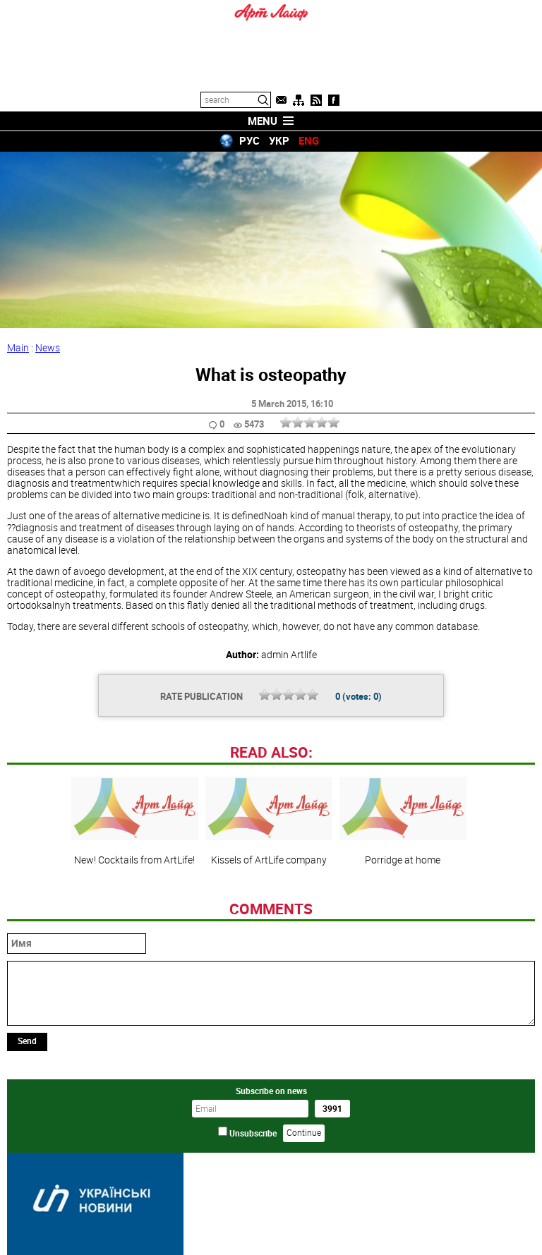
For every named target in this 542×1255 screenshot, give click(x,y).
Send (27, 1040)
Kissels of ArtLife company (268, 821)
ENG (309, 140)
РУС (249, 140)
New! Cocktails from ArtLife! (134, 821)
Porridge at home (402, 821)
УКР (279, 140)
